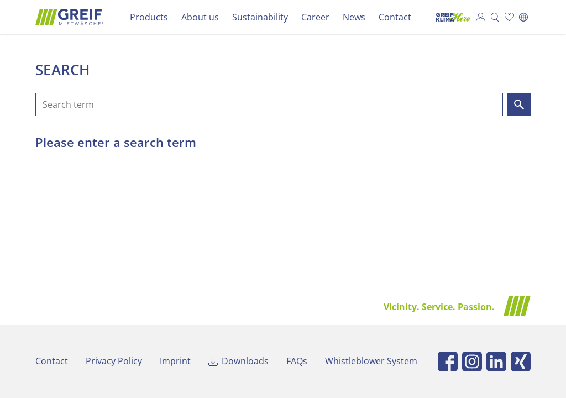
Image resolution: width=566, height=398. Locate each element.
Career (315, 17)
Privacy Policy (114, 361)
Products (149, 17)
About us (200, 17)
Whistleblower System (371, 361)
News (354, 17)
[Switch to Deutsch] (523, 17)
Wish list (509, 17)
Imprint (175, 361)
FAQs (296, 361)
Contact (395, 17)
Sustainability (260, 17)
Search (495, 17)
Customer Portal (480, 17)
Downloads (245, 361)
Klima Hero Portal (450, 17)
